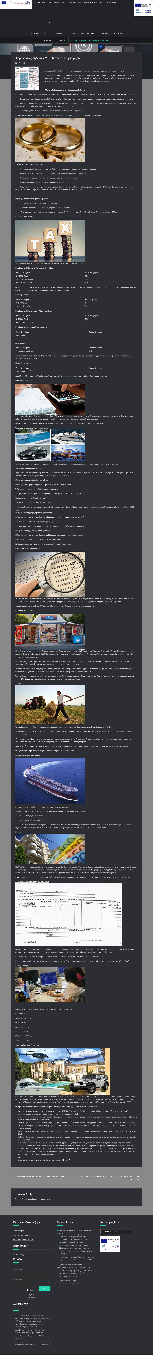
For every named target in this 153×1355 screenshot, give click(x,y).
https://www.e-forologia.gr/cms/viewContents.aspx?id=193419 (44, 1152)
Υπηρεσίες (71, 26)
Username (18, 1262)
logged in (30, 1191)
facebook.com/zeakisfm (67, 1268)
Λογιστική (61, 33)
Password (18, 1273)
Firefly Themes (90, 1351)
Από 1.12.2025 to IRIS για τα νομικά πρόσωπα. (31, 1309)
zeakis (23, 55)
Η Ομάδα (59, 26)
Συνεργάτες (104, 26)
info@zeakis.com (58, 2)
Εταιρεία (48, 26)
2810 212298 (41, 2)
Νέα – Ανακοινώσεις (88, 26)
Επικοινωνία (118, 26)
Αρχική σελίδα (35, 26)
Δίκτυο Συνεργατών (20, 1247)
